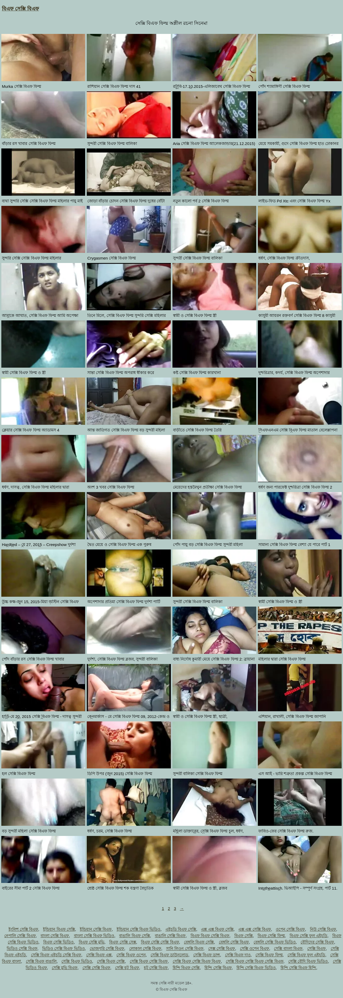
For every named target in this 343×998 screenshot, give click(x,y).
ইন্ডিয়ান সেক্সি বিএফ (96, 929)
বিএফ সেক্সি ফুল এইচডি (309, 935)
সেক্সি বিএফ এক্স (99, 955)
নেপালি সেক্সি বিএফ (20, 935)
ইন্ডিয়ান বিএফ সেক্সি (59, 929)
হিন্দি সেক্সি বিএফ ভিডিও (256, 967)
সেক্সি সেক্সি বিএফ (96, 967)
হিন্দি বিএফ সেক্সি (186, 967)
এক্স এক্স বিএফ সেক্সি (217, 929)
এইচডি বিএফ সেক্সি (180, 929)
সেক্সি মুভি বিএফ (64, 967)
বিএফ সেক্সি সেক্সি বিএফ (160, 942)
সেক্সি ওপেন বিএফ (254, 948)
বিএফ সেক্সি (243, 935)
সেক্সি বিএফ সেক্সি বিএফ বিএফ (197, 961)
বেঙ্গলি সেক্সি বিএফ (234, 942)
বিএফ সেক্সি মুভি (91, 942)
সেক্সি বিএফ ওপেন (130, 955)
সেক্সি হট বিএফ (127, 967)
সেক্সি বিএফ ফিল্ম (268, 955)
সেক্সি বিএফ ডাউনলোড (169, 955)
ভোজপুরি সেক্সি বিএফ (107, 948)
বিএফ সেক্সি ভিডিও (58, 942)
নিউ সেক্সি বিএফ (323, 929)
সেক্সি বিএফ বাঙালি (41, 961)
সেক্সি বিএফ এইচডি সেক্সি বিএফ (56, 955)
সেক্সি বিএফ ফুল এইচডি (306, 955)
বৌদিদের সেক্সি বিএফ (317, 942)
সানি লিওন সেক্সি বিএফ (184, 948)
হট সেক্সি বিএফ (156, 967)
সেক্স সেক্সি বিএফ (221, 948)
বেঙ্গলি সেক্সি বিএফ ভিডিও (275, 942)
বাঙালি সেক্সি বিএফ (170, 935)
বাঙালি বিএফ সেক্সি (134, 935)
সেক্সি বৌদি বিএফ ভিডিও (308, 961)
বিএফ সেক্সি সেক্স (122, 942)
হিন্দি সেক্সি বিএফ (217, 967)
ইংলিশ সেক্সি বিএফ (23, 929)
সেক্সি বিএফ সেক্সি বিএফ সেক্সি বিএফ (254, 961)
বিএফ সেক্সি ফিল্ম (271, 935)
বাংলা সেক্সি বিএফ (55, 935)
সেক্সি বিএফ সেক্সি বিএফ (149, 961)
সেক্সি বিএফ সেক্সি (111, 961)
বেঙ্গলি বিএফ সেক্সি (199, 942)
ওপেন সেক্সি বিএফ (290, 929)
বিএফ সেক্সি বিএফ (20, 8)
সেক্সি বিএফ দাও (238, 955)
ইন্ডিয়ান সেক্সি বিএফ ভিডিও (139, 929)
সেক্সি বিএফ (316, 948)
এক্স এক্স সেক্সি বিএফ (254, 929)
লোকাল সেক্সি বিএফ (145, 948)
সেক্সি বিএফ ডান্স (206, 955)
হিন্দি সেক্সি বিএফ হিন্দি (298, 967)
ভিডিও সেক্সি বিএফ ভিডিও (63, 948)
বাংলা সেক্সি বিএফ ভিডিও (94, 935)
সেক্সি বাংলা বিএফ (288, 948)
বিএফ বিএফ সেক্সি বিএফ (210, 935)
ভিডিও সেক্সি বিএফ (22, 948)
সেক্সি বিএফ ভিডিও (76, 961)
